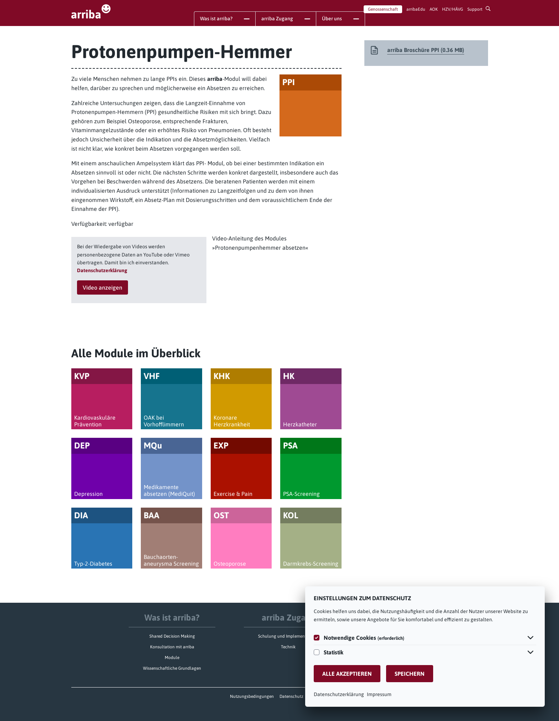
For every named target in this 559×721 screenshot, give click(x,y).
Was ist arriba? (172, 617)
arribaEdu (415, 9)
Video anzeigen (102, 287)
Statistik (333, 652)
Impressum (379, 694)
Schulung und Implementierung (288, 636)
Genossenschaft (383, 9)
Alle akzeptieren (347, 673)
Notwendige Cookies (364, 637)
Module (172, 657)
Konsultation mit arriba (172, 646)
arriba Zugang (288, 617)
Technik (288, 646)
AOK (434, 9)
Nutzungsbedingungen (252, 696)
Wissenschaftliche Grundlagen (172, 668)
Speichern (410, 673)
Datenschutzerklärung (339, 694)
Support (474, 9)
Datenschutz (291, 696)
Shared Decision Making (172, 636)
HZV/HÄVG (452, 9)
